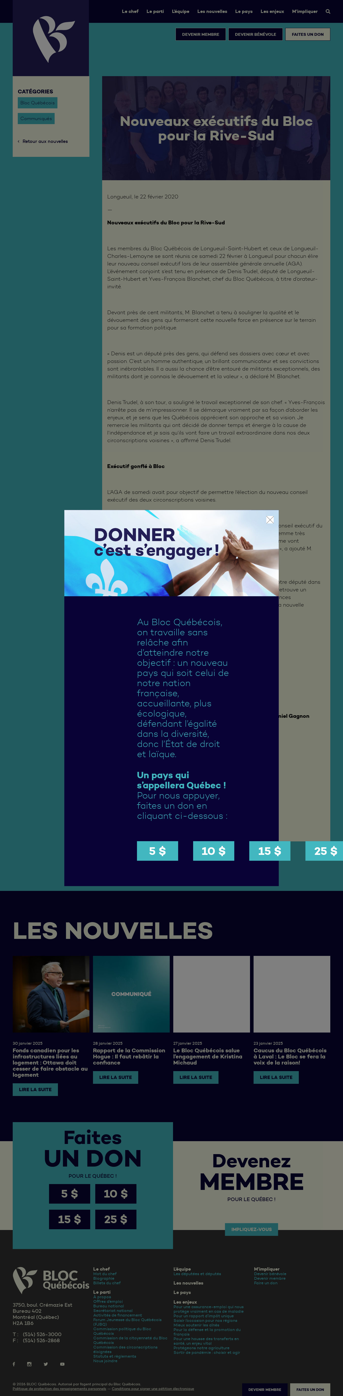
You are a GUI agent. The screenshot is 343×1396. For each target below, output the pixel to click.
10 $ (214, 851)
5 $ (157, 851)
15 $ (270, 851)
